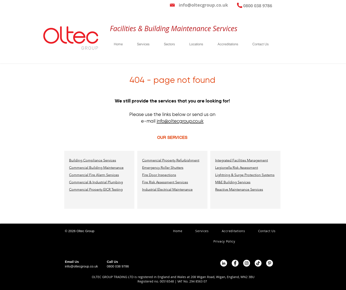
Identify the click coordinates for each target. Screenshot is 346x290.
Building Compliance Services (92, 160)
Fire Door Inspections (159, 175)
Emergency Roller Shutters (162, 167)
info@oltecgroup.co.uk (180, 121)
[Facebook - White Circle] (235, 263)
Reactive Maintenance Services (239, 189)
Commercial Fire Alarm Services (94, 175)
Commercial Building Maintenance (96, 167)
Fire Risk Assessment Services (165, 182)
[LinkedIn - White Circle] (223, 263)
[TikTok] (258, 263)
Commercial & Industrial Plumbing (96, 182)
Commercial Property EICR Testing (96, 189)
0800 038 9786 (118, 266)
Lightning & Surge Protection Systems (245, 175)
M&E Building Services (232, 182)
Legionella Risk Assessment (236, 167)
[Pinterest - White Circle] (269, 263)
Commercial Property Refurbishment (170, 160)
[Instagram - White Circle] (246, 263)
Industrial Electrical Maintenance (167, 189)
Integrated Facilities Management (241, 160)
